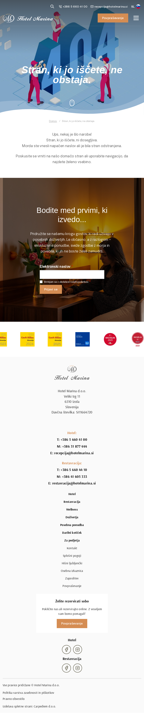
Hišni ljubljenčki (72, 563)
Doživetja (72, 517)
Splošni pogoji (72, 555)
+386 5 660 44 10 (74, 469)
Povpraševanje (113, 17)
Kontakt (72, 548)
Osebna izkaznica (72, 571)
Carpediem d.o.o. (45, 706)
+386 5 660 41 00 (74, 439)
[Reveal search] (52, 6)
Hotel (72, 494)
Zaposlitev (72, 578)
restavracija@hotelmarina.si (74, 483)
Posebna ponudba (72, 525)
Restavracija (72, 502)
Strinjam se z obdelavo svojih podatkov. (66, 281)
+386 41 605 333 (74, 476)
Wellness (72, 509)
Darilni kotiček (72, 532)
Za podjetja (72, 540)
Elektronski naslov (55, 266)
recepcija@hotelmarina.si (74, 453)
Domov (53, 121)
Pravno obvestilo (14, 699)
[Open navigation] (136, 18)
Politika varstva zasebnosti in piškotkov (28, 693)
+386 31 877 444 (74, 446)
